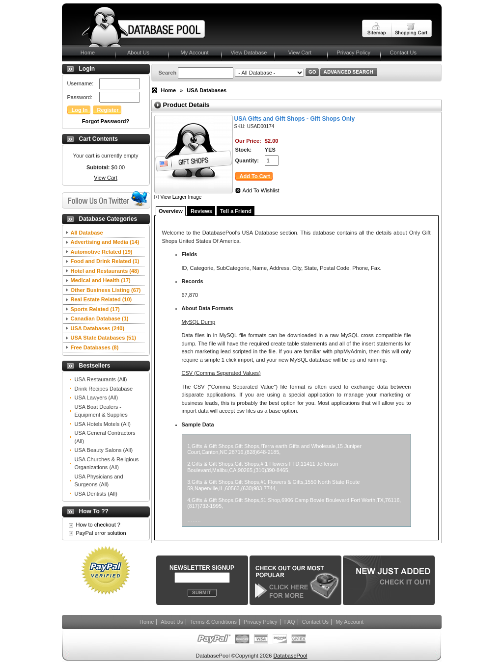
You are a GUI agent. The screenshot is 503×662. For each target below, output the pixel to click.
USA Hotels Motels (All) (103, 424)
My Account (193, 52)
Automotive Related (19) (102, 252)
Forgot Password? (106, 121)
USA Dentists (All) (96, 494)
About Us (137, 52)
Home (83, 52)
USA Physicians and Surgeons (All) (99, 481)
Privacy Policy (353, 52)
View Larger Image (181, 197)
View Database (249, 52)
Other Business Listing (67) (106, 290)
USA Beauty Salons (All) (104, 450)
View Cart (298, 52)
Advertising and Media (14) (105, 242)
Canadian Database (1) (100, 318)
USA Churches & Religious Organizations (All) (107, 463)
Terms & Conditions (213, 622)
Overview (171, 211)
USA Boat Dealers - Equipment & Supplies (101, 411)
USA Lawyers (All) (96, 397)
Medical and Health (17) (101, 280)
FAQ (289, 622)
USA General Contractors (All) (105, 437)
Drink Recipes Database (104, 389)
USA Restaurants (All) (101, 379)
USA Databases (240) (98, 328)
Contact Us (403, 52)
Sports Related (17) (95, 309)
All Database (87, 233)
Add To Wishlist (261, 190)
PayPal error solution (101, 533)
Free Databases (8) (95, 347)
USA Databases (206, 90)
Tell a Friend (236, 211)
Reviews (201, 211)
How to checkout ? (98, 525)
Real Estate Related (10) (101, 299)
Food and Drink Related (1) (105, 261)
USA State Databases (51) (103, 338)
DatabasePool (290, 656)
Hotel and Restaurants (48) (105, 271)
